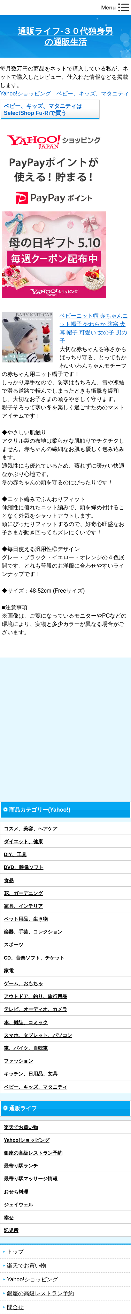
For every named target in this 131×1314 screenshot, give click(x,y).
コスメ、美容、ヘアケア (30, 828)
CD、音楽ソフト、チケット (34, 958)
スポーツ (13, 944)
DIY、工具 (15, 854)
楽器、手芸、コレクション (33, 932)
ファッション (18, 1061)
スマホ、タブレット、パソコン (38, 1035)
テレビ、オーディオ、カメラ (35, 1009)
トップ (15, 1252)
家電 (9, 970)
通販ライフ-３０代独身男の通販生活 (66, 36)
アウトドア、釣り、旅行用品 (35, 996)
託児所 (11, 1230)
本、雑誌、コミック (26, 1022)
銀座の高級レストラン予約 (33, 1153)
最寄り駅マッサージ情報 (30, 1178)
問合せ (15, 1307)
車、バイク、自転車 (26, 1048)
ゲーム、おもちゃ (23, 983)
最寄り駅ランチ (21, 1166)
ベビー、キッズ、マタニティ (92, 94)
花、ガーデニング (23, 893)
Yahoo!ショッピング (25, 94)
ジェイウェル (18, 1204)
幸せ (9, 1217)
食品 (9, 880)
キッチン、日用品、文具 (30, 1074)
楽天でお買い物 (21, 1127)
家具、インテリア (23, 906)
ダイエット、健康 (23, 841)
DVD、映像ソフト (24, 867)
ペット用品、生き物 (26, 919)
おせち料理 (16, 1192)
